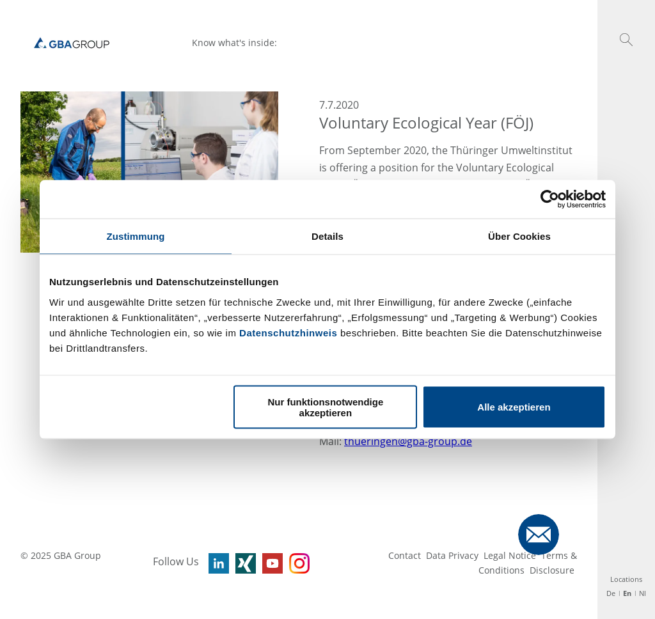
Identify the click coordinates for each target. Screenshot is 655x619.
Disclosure (552, 570)
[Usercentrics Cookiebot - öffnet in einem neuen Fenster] (550, 199)
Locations (626, 579)
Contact (404, 555)
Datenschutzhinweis (288, 332)
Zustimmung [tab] (136, 236)
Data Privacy (452, 555)
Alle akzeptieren (513, 407)
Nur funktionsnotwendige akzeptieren (325, 407)
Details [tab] (327, 236)
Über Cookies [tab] (519, 236)
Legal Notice (510, 555)
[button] (626, 39)
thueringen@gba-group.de (408, 441)
